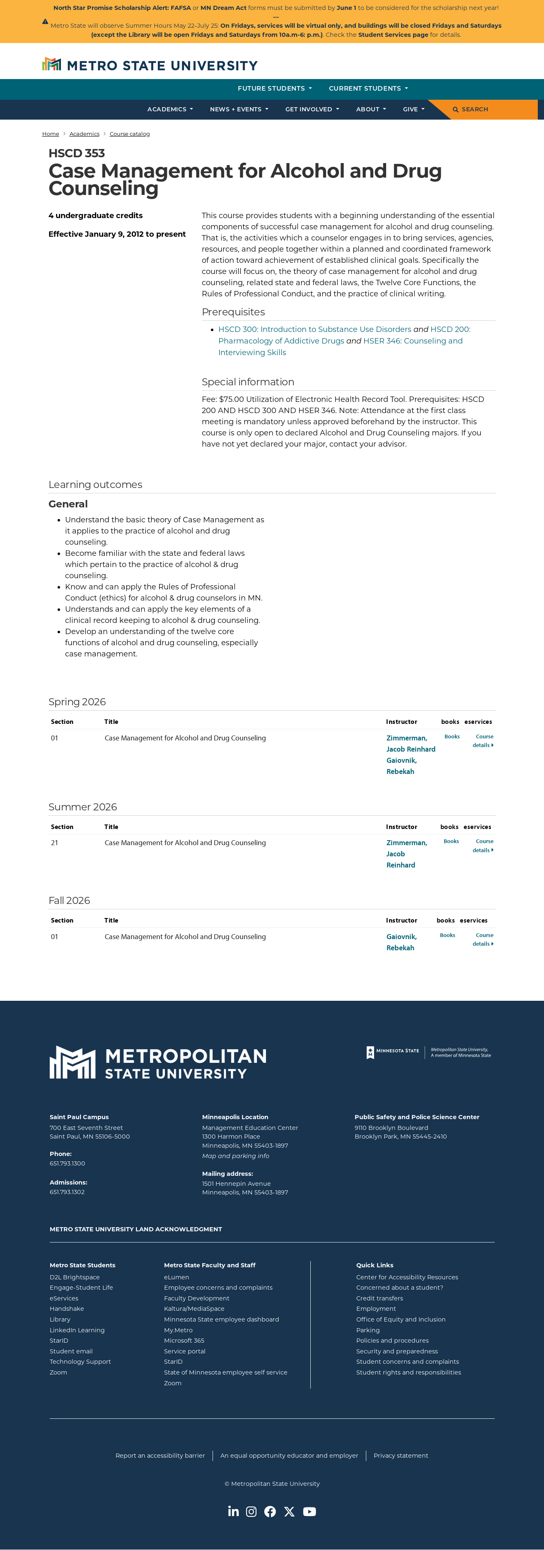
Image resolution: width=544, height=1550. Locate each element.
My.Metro (211, 1330)
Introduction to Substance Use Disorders (314, 329)
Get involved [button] (309, 110)
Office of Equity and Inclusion (401, 1319)
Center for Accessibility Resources (407, 1277)
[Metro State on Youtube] (309, 1512)
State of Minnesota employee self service (234, 1372)
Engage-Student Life (101, 1287)
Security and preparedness (397, 1351)
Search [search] (470, 110)
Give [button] (411, 110)
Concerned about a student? (399, 1287)
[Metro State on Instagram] (251, 1512)
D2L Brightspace (101, 1277)
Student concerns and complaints (407, 1361)
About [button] (368, 110)
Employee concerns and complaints (218, 1287)
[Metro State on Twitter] (289, 1512)
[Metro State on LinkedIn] (233, 1512)
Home (50, 133)
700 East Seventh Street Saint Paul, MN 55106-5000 (90, 1132)
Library (93, 1319)
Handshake (100, 1308)
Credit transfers (379, 1298)
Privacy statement (401, 1455)
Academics (84, 133)
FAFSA (181, 8)
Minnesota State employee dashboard (234, 1319)
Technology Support (80, 1361)
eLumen (210, 1277)
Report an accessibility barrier (160, 1455)
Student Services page (393, 34)
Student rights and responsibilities (408, 1372)
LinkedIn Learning (101, 1330)
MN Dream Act (224, 8)
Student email (101, 1351)
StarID (92, 1340)
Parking (368, 1330)
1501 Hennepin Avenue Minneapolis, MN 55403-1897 (245, 1188)
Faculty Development (197, 1298)
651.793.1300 (67, 1163)
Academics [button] (168, 110)
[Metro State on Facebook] (270, 1512)
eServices (97, 1298)
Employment (376, 1308)
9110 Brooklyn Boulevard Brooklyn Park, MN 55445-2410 (401, 1132)
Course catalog (130, 133)
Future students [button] (272, 89)
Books (452, 736)
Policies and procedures (392, 1340)
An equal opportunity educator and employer (289, 1455)
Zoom (92, 1372)
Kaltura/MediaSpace (227, 1308)
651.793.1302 (67, 1192)
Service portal (218, 1351)
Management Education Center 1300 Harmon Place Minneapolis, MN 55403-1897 (250, 1136)
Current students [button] (366, 89)
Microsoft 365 (217, 1340)
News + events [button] (237, 110)
